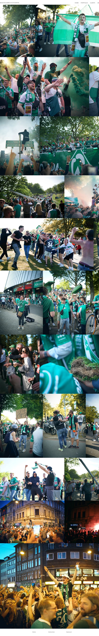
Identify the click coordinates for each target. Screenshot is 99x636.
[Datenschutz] (51, 632)
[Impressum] (69, 632)
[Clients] (34, 632)
